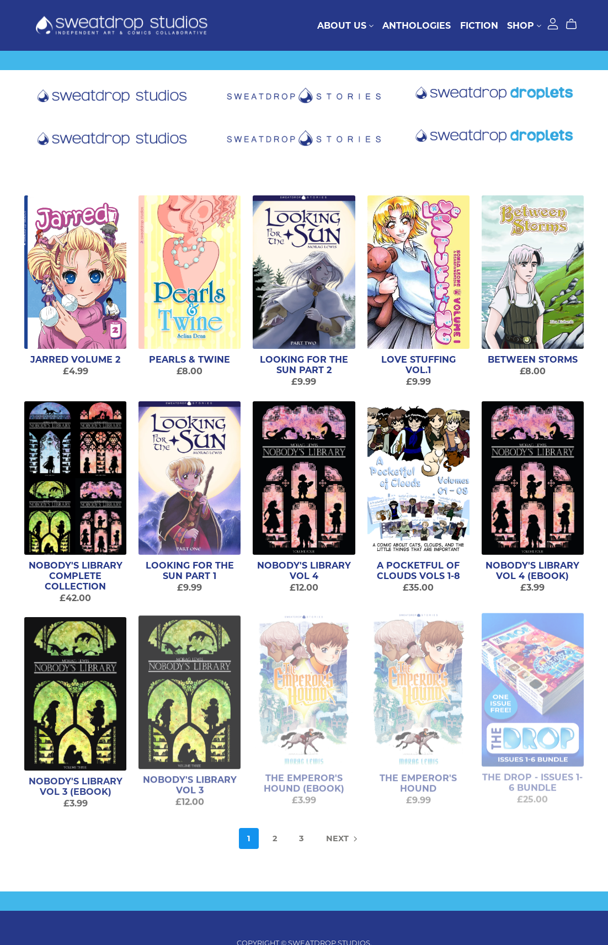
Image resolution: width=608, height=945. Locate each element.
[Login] (552, 23)
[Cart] (576, 24)
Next (342, 839)
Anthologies (416, 25)
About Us (345, 25)
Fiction (479, 25)
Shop (524, 25)
